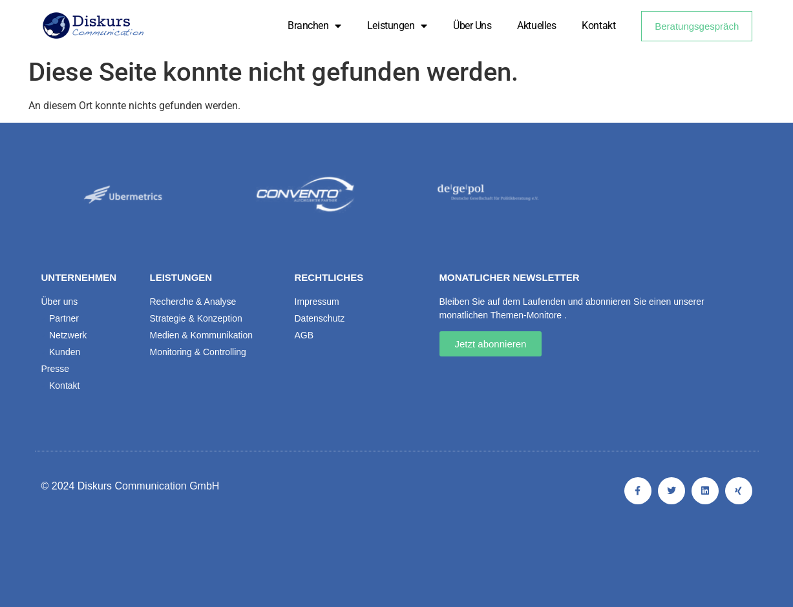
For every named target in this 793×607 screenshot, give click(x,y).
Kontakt (598, 25)
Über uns (472, 25)
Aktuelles (536, 25)
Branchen (314, 25)
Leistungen (397, 25)
